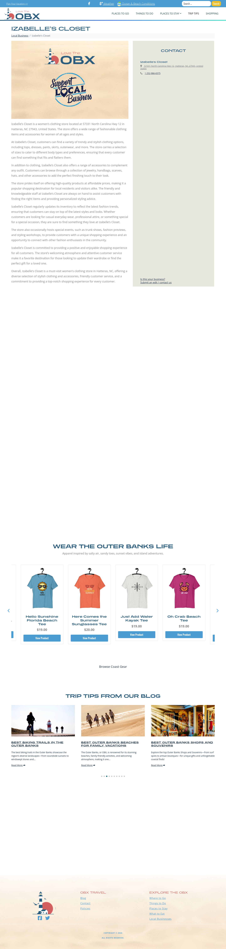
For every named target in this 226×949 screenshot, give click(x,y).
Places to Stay (158, 908)
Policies (85, 908)
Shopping (212, 13)
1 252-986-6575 (153, 73)
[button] (217, 610)
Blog (83, 898)
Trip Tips (193, 13)
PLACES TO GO (120, 13)
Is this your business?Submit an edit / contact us (156, 280)
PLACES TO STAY (169, 13)
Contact (85, 903)
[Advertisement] (113, 329)
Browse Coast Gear (113, 666)
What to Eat (157, 913)
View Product (42, 638)
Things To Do (144, 13)
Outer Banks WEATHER (113, 863)
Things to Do (157, 903)
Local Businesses (160, 919)
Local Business (19, 35)
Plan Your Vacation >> (17, 3)
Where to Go (157, 898)
